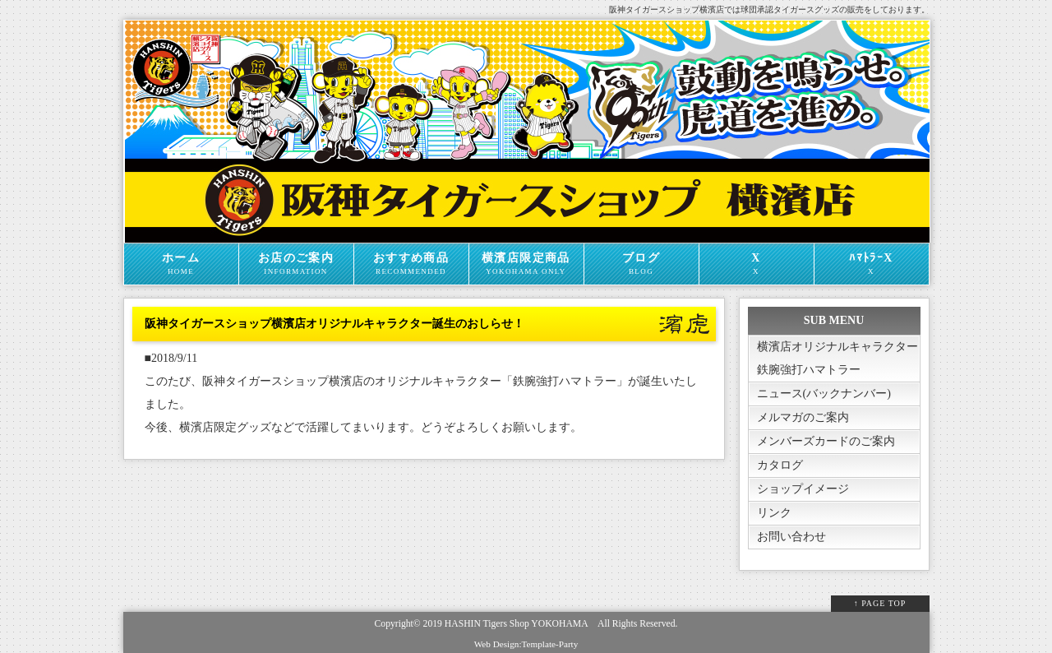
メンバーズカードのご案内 (826, 441)
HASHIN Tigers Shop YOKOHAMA (516, 623)
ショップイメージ (803, 489)
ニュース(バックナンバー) (824, 393)
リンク (774, 513)
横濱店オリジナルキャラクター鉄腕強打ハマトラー (837, 358)
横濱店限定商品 (526, 264)
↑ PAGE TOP (880, 603)
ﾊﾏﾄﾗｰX (871, 264)
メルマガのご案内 (803, 417)
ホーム (181, 264)
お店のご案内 (296, 264)
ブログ (641, 264)
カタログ (780, 465)
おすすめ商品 (411, 264)
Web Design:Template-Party (526, 644)
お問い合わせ (791, 536)
